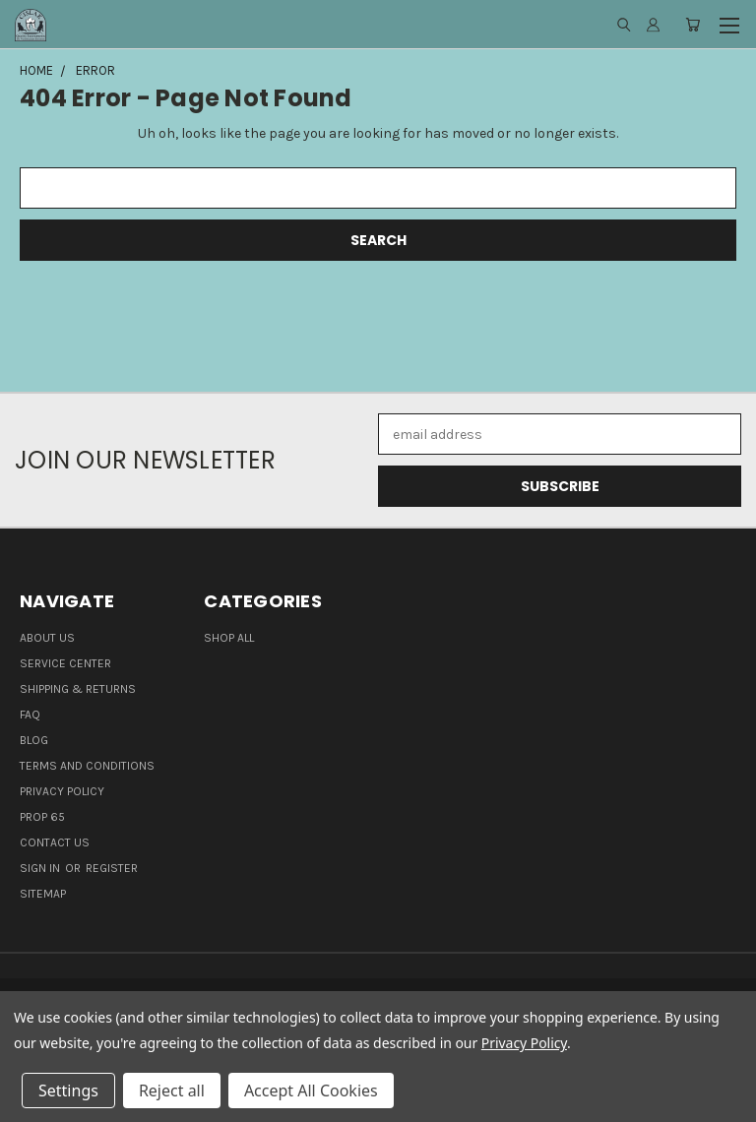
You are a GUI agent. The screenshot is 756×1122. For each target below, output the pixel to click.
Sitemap (43, 894)
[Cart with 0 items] (692, 24)
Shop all (229, 638)
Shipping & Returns (78, 689)
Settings (68, 1090)
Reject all (172, 1090)
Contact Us (55, 842)
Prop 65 (42, 817)
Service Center (65, 663)
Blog (34, 740)
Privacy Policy (62, 791)
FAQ (30, 714)
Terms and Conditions (87, 766)
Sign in (41, 868)
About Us (47, 638)
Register (112, 868)
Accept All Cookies (311, 1090)
